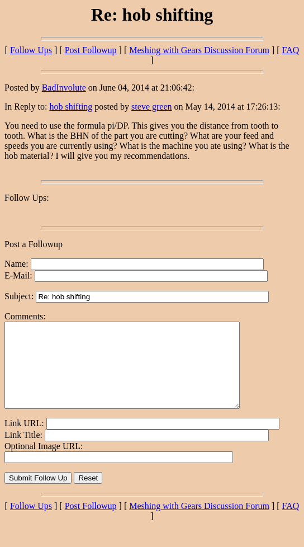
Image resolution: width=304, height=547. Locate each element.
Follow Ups (31, 50)
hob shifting (70, 106)
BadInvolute (64, 87)
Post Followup (91, 50)
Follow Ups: (26, 197)
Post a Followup (33, 244)
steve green (151, 106)
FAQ (291, 50)
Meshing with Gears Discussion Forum (199, 50)
